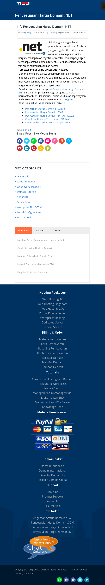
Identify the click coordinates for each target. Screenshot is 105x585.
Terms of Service (78, 569)
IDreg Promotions (26, 181)
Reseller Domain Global (52, 480)
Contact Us (52, 501)
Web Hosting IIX (52, 299)
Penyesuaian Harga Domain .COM (44, 112)
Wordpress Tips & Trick (29, 207)
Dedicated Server (52, 322)
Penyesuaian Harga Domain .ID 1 (52, 532)
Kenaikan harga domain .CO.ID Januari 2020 (49, 122)
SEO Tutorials (23, 217)
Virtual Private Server (52, 313)
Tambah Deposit (52, 367)
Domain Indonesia (52, 466)
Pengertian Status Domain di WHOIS (45, 108)
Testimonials (52, 506)
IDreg (29, 32)
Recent (40, 230)
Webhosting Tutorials (28, 186)
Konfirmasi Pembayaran (52, 353)
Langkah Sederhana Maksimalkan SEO (35, 264)
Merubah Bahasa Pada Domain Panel (35, 256)
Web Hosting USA (52, 308)
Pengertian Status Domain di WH (52, 518)
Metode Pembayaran (52, 339)
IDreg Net (68, 99)
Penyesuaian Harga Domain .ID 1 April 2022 (49, 115)
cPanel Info (22, 176)
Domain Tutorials (25, 191)
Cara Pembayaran (52, 344)
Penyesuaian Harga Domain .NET (52, 527)
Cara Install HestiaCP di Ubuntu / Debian (47, 119)
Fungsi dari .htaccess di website (32, 272)
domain (27, 129)
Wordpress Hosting (52, 318)
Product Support (52, 496)
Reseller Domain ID (52, 475)
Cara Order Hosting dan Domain (52, 379)
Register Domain (52, 358)
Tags (57, 230)
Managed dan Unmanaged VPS (52, 393)
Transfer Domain (52, 362)
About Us (52, 492)
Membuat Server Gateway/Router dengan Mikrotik (41, 240)
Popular (23, 230)
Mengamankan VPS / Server (52, 402)
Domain (52, 32)
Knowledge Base (52, 407)
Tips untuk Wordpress (52, 384)
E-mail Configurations (28, 212)
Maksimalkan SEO (52, 397)
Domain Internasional (52, 470)
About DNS (22, 197)
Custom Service (52, 327)
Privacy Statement (25, 573)
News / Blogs (52, 388)
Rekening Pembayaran (52, 348)
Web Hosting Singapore (52, 304)
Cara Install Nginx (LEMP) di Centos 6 (34, 248)
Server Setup (23, 202)
